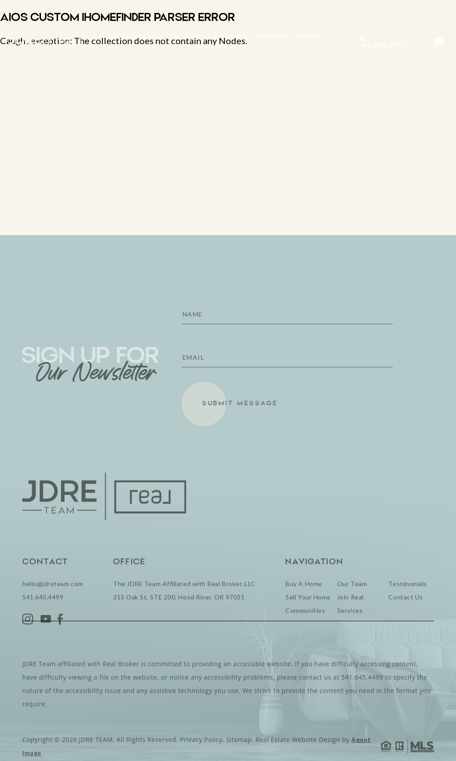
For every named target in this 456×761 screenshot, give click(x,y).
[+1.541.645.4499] (386, 41)
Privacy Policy (201, 756)
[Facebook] (60, 636)
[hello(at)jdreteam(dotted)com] (439, 41)
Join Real (310, 36)
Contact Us (216, 47)
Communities (229, 36)
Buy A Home (127, 36)
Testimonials (407, 600)
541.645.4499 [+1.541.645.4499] (42, 614)
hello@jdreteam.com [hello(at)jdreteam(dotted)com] (52, 600)
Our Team (273, 36)
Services (349, 627)
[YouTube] (46, 636)
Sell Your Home (176, 36)
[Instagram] (28, 636)
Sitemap (239, 756)
